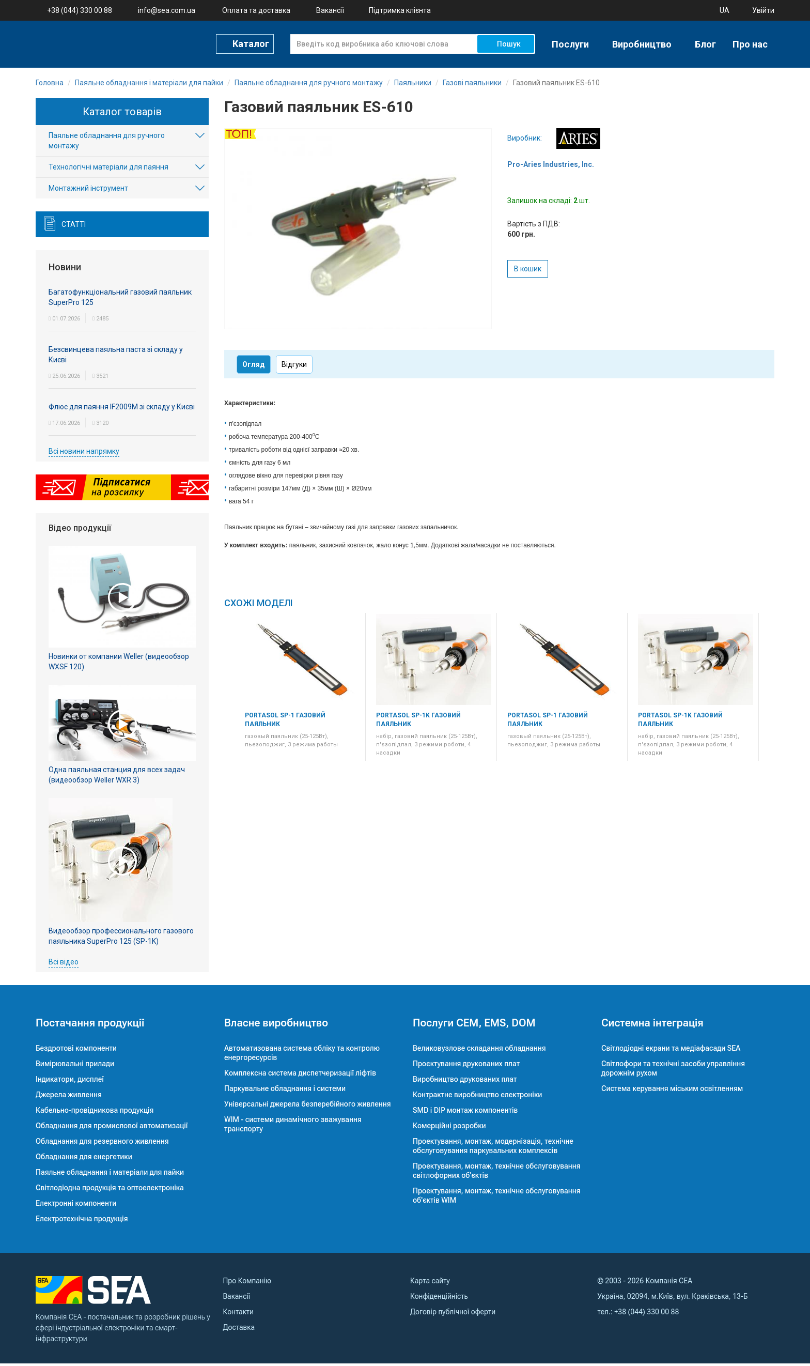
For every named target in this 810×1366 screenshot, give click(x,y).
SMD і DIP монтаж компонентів (465, 1113)
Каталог (250, 43)
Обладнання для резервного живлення (102, 1144)
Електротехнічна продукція (82, 1221)
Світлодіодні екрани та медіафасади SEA (670, 1051)
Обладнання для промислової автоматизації (112, 1128)
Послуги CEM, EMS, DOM (474, 1025)
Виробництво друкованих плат (465, 1082)
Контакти (238, 1314)
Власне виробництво (276, 1025)
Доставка (239, 1330)
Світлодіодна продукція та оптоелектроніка (110, 1190)
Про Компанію (247, 1283)
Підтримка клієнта (400, 10)
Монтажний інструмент (88, 191)
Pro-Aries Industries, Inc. (550, 167)
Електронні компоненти (76, 1206)
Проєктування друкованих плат (466, 1066)
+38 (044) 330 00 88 (79, 10)
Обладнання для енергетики (84, 1159)
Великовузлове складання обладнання (479, 1051)
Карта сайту (430, 1283)
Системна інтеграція (652, 1025)
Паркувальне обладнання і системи (285, 1091)
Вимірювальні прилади (75, 1066)
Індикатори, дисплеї (70, 1082)
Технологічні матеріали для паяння (108, 170)
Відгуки (294, 367)
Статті (73, 227)
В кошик (527, 271)
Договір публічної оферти (452, 1314)
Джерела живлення (69, 1097)
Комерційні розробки (449, 1128)
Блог (705, 44)
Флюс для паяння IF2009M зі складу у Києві (122, 409)
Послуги (570, 44)
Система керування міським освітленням (672, 1091)
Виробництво (642, 44)
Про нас (750, 44)
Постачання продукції (90, 1025)
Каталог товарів (122, 114)
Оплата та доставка (256, 10)
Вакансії (330, 10)
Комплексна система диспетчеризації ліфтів (300, 1075)
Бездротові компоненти (76, 1051)
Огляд (253, 367)
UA (724, 10)
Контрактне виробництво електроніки (477, 1097)
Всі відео (64, 964)
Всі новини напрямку (84, 454)
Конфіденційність (439, 1299)
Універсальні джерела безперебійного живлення (307, 1106)
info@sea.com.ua (166, 10)
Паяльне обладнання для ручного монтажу (107, 143)
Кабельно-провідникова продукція (94, 1113)
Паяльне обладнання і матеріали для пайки (110, 1175)
